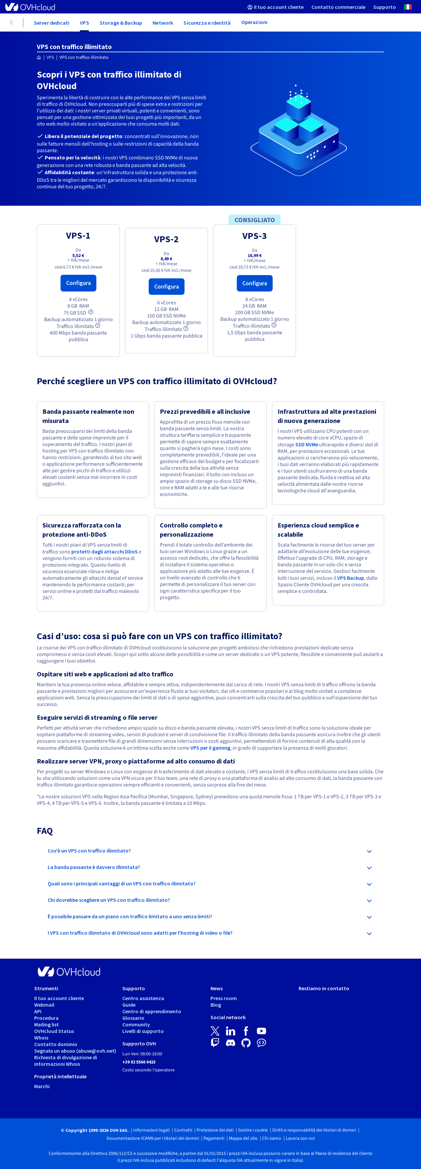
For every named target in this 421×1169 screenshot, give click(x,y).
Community (136, 1024)
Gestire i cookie (253, 1130)
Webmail (44, 1004)
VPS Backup (350, 577)
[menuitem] (275, 6)
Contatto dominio (55, 1044)
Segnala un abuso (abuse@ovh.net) (75, 1050)
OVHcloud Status (54, 1031)
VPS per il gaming (210, 747)
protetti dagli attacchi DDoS (104, 551)
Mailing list (46, 1024)
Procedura (46, 1018)
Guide (129, 1004)
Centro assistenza (143, 998)
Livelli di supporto (143, 1031)
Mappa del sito (243, 1138)
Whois (41, 1037)
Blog (215, 1004)
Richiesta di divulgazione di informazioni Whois (65, 1060)
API (37, 1011)
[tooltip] (90, 312)
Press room (223, 998)
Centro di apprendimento (151, 1011)
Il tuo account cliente (59, 998)
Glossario (133, 1018)
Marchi (42, 1086)
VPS (50, 57)
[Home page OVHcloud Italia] (39, 58)
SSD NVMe (306, 444)
